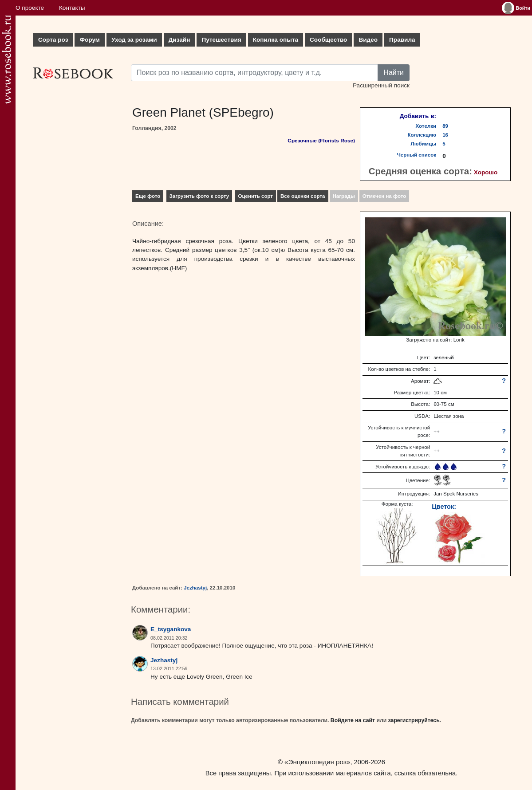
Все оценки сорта (302, 196)
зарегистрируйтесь (414, 720)
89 (445, 126)
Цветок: (444, 506)
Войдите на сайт (353, 720)
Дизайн (179, 39)
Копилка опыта (275, 39)
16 (445, 135)
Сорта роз (53, 39)
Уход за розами (134, 39)
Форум (89, 39)
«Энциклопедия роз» (317, 762)
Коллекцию (422, 135)
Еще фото (147, 196)
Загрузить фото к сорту (199, 196)
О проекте (30, 7)
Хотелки (426, 126)
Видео (368, 39)
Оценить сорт (255, 196)
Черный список (416, 154)
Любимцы (424, 143)
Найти (393, 72)
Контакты (72, 7)
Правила (402, 39)
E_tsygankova (170, 629)
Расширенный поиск (381, 85)
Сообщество (328, 39)
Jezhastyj (195, 587)
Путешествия (221, 39)
